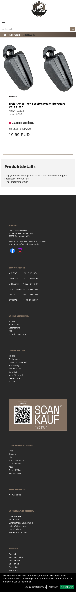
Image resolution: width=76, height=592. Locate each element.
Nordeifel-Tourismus (18, 532)
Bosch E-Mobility (16, 460)
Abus (11, 467)
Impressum (14, 324)
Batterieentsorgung (17, 334)
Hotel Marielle (15, 516)
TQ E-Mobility (15, 463)
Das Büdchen (15, 529)
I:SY (10, 457)
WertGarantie (15, 494)
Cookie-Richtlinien (22, 581)
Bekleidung (14, 563)
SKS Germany (15, 473)
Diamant (12, 454)
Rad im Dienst (15, 368)
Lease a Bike (14, 378)
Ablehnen (53, 586)
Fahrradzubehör (16, 557)
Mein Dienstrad (16, 375)
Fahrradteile (14, 34)
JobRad (12, 356)
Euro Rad (13, 372)
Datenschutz (14, 327)
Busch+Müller (15, 470)
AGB (10, 331)
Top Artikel (13, 567)
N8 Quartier (14, 519)
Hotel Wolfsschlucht (18, 526)
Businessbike (15, 359)
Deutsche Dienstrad (18, 362)
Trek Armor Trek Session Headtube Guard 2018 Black (37, 105)
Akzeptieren (67, 586)
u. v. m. (12, 381)
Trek (11, 450)
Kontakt (12, 321)
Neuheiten (13, 570)
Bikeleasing (14, 365)
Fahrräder (13, 554)
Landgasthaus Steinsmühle (21, 523)
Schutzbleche (29, 34)
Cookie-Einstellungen (35, 586)
